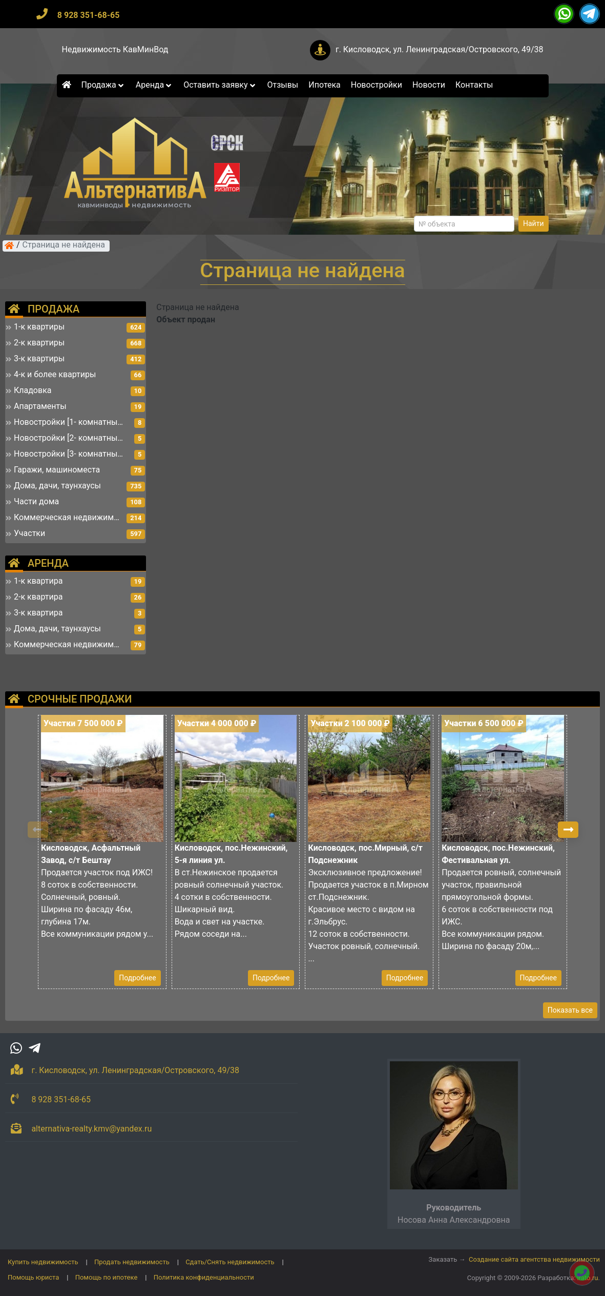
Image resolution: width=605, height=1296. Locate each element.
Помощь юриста (33, 1277)
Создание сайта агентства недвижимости (534, 1259)
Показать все (570, 1010)
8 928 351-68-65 (88, 15)
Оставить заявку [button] (220, 85)
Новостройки (376, 85)
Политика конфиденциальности (204, 1277)
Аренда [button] (154, 85)
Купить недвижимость (43, 1262)
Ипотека (324, 85)
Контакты (474, 85)
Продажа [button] (103, 85)
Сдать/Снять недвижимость (229, 1262)
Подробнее (137, 978)
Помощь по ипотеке (106, 1277)
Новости (428, 85)
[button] (568, 829)
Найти (533, 223)
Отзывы (282, 85)
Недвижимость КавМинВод (115, 49)
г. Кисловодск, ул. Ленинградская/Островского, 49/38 (440, 49)
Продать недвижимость (132, 1262)
